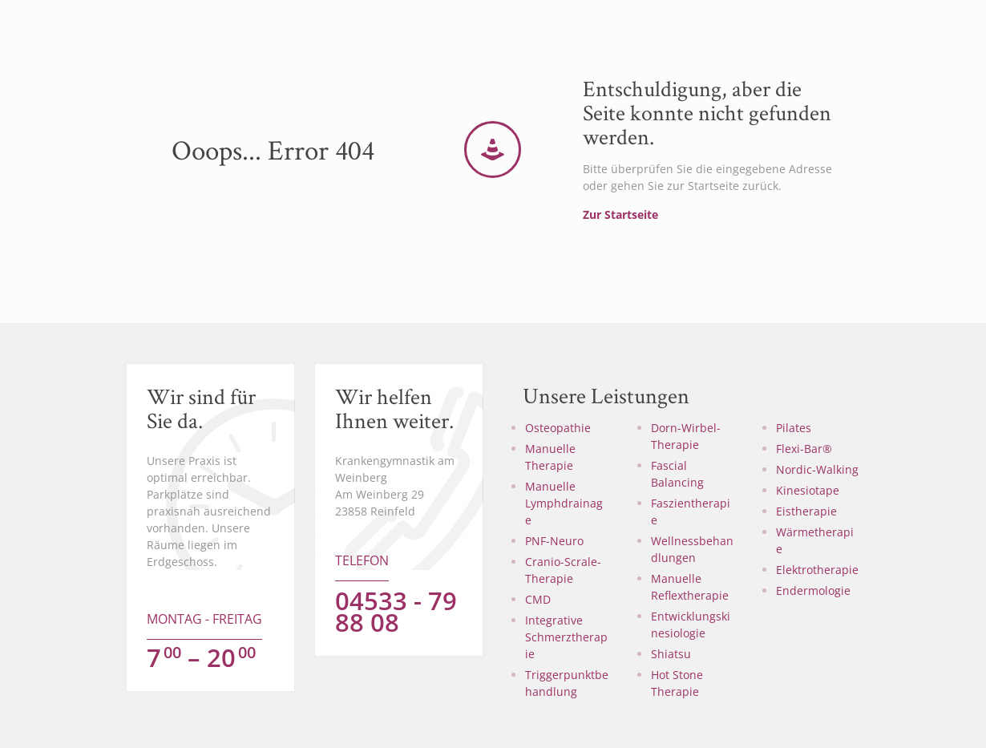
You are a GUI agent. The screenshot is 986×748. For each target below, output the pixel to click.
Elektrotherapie (817, 569)
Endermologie (813, 590)
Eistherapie (806, 511)
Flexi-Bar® (804, 448)
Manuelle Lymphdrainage (564, 503)
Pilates (793, 427)
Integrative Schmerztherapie (566, 637)
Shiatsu (671, 653)
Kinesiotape (807, 490)
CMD (538, 599)
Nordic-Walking (817, 469)
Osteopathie (558, 427)
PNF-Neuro (554, 540)
